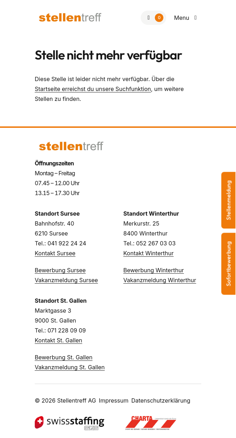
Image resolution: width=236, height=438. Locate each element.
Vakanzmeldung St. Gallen (70, 367)
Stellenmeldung (228, 200)
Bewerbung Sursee (60, 270)
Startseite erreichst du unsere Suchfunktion (93, 88)
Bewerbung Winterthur (153, 270)
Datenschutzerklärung (160, 400)
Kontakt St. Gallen (58, 340)
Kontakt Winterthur (148, 253)
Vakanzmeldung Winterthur (159, 280)
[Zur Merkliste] (153, 18)
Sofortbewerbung (228, 263)
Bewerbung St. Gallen (63, 357)
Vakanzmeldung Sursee (66, 280)
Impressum (114, 400)
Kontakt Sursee (55, 253)
